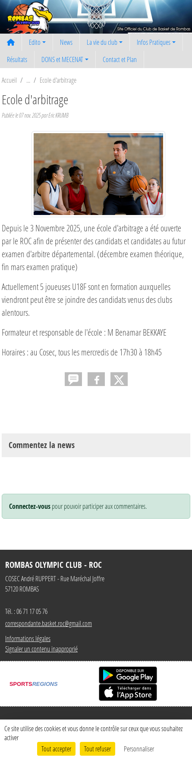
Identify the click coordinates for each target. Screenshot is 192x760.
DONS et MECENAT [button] (62, 59)
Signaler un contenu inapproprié (41, 648)
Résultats (17, 59)
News (66, 42)
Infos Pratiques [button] (153, 42)
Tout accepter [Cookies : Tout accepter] (56, 748)
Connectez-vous (29, 506)
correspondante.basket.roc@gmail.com (48, 623)
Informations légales (27, 638)
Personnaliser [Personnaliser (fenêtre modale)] (139, 748)
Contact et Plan (120, 59)
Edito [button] (35, 42)
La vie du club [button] (102, 42)
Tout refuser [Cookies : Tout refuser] (97, 748)
